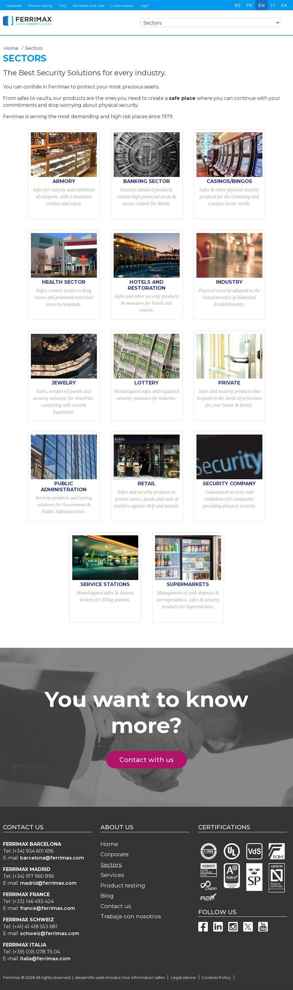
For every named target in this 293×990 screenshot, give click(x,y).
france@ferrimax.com (47, 908)
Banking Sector (146, 181)
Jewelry (64, 383)
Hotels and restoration (147, 285)
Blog (107, 895)
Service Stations (105, 584)
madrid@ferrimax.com (48, 883)
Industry (229, 282)
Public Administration (64, 486)
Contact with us (150, 760)
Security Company (229, 483)
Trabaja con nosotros (130, 916)
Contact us (115, 906)
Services (112, 874)
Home (11, 48)
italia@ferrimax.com (45, 959)
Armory (63, 181)
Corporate (13, 6)
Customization (122, 6)
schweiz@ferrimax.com (49, 933)
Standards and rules (88, 6)
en (261, 5)
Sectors (111, 864)
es (238, 5)
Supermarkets (188, 584)
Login (144, 6)
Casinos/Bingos (229, 181)
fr (249, 5)
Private (229, 383)
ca (284, 5)
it (273, 5)
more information (106, 986)
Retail (147, 483)
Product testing (40, 6)
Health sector (63, 282)
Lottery (146, 383)
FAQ (62, 6)
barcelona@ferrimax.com (52, 858)
